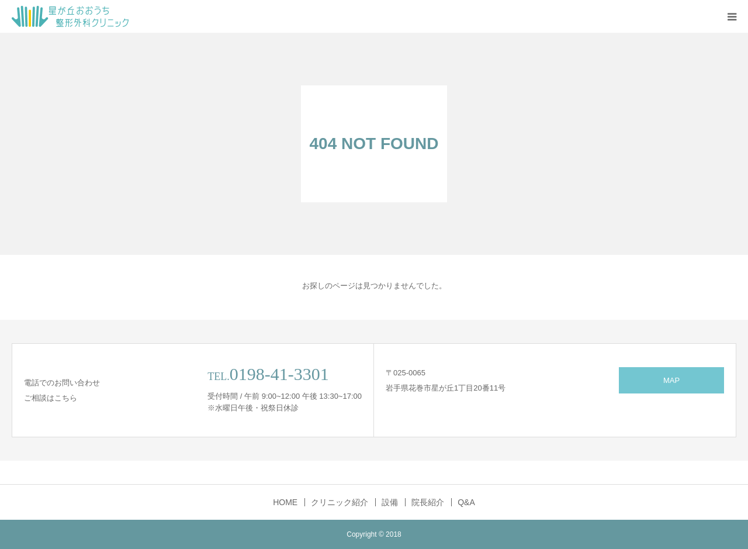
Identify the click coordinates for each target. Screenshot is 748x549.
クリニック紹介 (339, 502)
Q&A (466, 502)
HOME (285, 502)
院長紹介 (427, 502)
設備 (390, 502)
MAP (671, 380)
